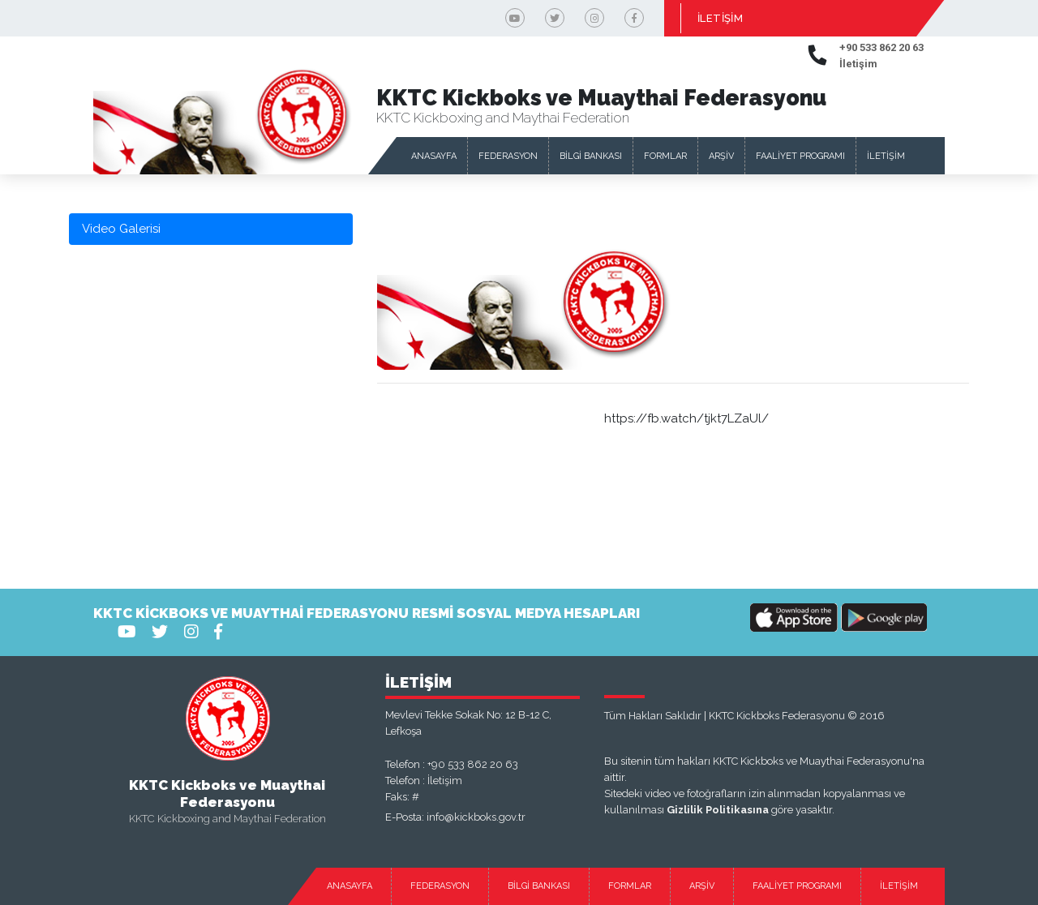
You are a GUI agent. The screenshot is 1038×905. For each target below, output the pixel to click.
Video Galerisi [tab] (121, 228)
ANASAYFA (434, 156)
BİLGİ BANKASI (591, 156)
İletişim (444, 780)
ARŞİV (721, 156)
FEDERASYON (508, 156)
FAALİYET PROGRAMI (800, 156)
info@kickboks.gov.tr (476, 817)
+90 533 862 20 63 (472, 764)
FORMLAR (665, 156)
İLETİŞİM (720, 18)
